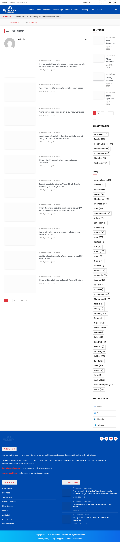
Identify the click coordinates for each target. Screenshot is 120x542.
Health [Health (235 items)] (99, 270)
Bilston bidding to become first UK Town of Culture (61, 308)
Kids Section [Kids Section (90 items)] (101, 148)
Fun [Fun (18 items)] (97, 246)
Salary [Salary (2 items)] (98, 337)
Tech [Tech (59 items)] (98, 365)
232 (111, 113)
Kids (92, 9)
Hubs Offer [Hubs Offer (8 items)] (100, 275)
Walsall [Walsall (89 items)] (99, 380)
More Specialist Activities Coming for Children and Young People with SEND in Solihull (61, 146)
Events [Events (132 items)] (99, 139)
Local (38, 9)
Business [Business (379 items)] (100, 134)
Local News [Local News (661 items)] (101, 153)
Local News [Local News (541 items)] (101, 294)
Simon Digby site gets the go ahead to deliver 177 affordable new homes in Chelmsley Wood (60, 227)
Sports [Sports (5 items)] (98, 360)
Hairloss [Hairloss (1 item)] (99, 265)
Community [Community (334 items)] (102, 213)
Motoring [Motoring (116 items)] (100, 158)
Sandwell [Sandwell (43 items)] (100, 341)
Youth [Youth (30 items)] (99, 389)
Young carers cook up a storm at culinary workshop (61, 118)
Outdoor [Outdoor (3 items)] (99, 322)
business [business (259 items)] (100, 203)
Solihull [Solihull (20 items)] (99, 356)
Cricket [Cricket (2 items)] (99, 218)
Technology (58, 9)
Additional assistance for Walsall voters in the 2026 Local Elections (61, 282)
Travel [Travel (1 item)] (98, 375)
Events (99, 9)
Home (31, 9)
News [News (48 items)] (98, 318)
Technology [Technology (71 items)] (101, 162)
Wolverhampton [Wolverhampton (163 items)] (104, 384)
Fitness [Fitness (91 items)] (99, 232)
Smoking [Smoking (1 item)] (99, 351)
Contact (12, 2)
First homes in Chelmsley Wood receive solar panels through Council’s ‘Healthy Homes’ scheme (39, 17)
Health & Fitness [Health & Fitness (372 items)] (104, 143)
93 (22, 331)
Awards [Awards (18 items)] (99, 189)
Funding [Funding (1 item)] (99, 251)
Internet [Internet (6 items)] (99, 284)
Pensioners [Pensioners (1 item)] (100, 327)
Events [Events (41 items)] (99, 227)
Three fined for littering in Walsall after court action (61, 91)
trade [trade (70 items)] (98, 370)
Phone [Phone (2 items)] (98, 332)
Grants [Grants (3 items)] (98, 260)
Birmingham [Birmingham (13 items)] (101, 199)
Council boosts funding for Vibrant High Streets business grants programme (59, 200)
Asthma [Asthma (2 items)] (99, 184)
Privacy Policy (22, 2)
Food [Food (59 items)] (98, 237)
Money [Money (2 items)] (98, 308)
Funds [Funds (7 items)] (98, 256)
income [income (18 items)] (99, 280)
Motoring (84, 9)
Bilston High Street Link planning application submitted (58, 173)
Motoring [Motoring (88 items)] (100, 313)
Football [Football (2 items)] (99, 241)
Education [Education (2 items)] (100, 222)
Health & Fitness (71, 9)
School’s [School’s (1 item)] (99, 346)
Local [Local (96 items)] (98, 289)
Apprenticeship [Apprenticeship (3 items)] (102, 180)
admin (21, 39)
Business (47, 9)
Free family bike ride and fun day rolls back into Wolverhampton (59, 255)
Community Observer (59, 534)
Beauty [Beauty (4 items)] (99, 194)
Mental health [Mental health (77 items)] (102, 299)
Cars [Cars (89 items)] (98, 208)
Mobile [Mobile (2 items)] (98, 303)
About (4, 2)
